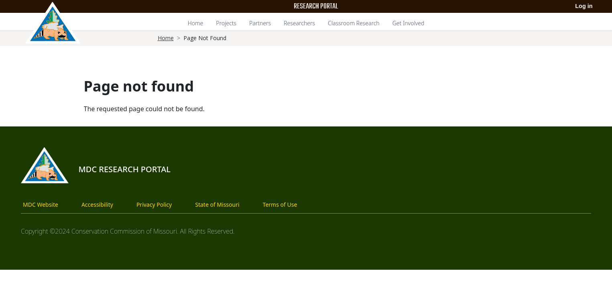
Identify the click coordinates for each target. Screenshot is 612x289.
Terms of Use (280, 204)
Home (195, 23)
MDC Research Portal (124, 169)
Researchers (299, 23)
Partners (260, 23)
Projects (226, 23)
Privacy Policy (154, 204)
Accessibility (97, 204)
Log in (583, 6)
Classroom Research (354, 23)
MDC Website (40, 204)
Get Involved (408, 23)
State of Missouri (217, 204)
